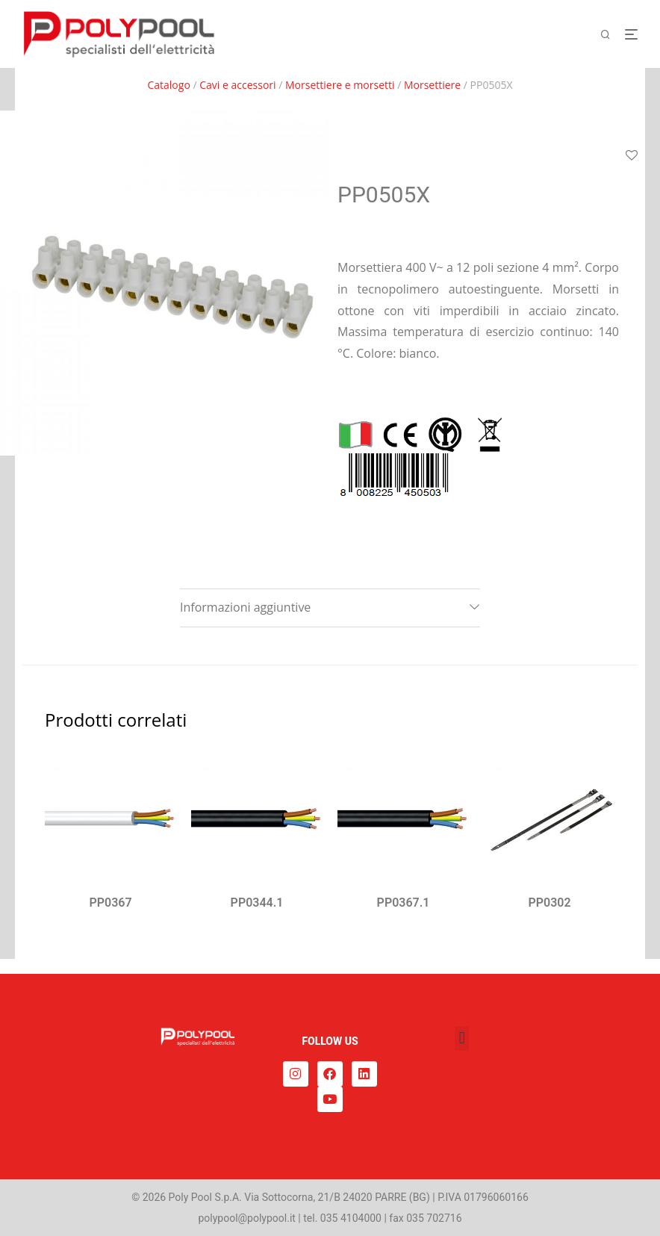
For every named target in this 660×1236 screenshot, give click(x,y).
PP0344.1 (257, 902)
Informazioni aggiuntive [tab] (245, 607)
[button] (462, 1038)
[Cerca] (611, 34)
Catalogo (168, 85)
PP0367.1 (403, 902)
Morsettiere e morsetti (340, 85)
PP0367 (110, 902)
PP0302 (549, 902)
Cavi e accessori (237, 85)
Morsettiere (432, 85)
